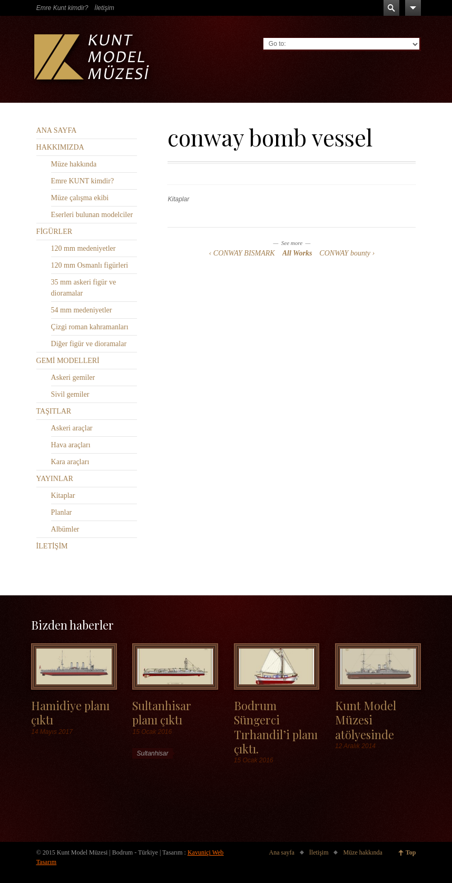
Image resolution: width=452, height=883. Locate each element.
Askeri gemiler (73, 377)
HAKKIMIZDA (60, 147)
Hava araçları (71, 445)
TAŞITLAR (54, 411)
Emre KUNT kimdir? (82, 181)
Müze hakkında (74, 164)
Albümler (65, 529)
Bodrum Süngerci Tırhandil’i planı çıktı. (276, 727)
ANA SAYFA (56, 130)
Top (411, 852)
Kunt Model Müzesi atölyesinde (365, 720)
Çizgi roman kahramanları (90, 327)
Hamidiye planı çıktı (70, 712)
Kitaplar (178, 199)
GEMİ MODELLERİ (68, 361)
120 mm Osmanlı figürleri (90, 265)
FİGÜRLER (54, 232)
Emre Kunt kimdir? (62, 8)
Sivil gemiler (70, 394)
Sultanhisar (152, 753)
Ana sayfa (281, 852)
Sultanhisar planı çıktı (161, 712)
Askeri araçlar (72, 428)
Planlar (61, 512)
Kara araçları (70, 462)
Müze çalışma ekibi (80, 198)
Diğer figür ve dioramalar (88, 344)
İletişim (104, 8)
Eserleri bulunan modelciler (92, 215)
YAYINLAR (54, 479)
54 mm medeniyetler (81, 310)
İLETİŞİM (52, 546)
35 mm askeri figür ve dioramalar (83, 287)
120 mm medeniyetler (83, 248)
